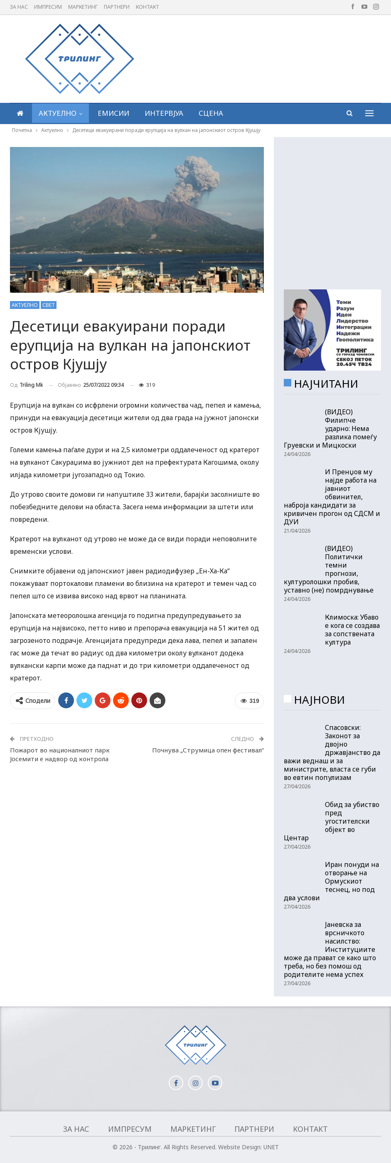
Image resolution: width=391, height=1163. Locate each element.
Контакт (147, 6)
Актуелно (57, 113)
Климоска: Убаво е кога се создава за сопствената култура (352, 630)
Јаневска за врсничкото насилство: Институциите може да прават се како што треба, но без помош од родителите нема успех (330, 949)
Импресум (48, 6)
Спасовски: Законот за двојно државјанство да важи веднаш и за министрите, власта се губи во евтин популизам (332, 752)
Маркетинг (83, 6)
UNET (271, 1147)
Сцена (211, 113)
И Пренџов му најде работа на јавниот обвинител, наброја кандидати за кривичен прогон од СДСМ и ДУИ (332, 496)
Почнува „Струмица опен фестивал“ (208, 750)
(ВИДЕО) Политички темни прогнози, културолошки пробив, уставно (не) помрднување (329, 569)
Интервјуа (164, 113)
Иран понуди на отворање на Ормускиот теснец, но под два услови (331, 881)
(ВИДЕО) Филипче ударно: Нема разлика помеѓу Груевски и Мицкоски (330, 428)
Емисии (113, 113)
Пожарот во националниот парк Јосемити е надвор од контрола (60, 754)
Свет (48, 305)
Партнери (117, 6)
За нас (19, 6)
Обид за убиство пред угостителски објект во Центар (331, 821)
